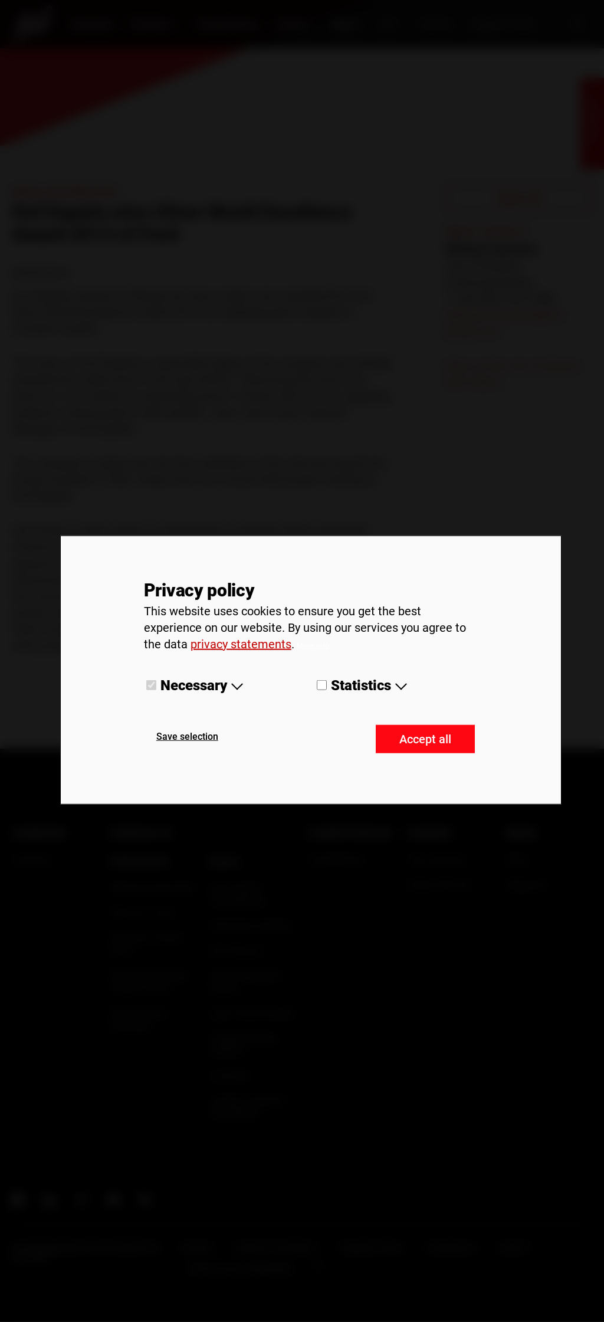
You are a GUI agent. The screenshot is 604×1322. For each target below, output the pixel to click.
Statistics (361, 685)
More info (313, 645)
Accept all (425, 739)
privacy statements (241, 644)
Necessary (193, 685)
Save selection (187, 736)
